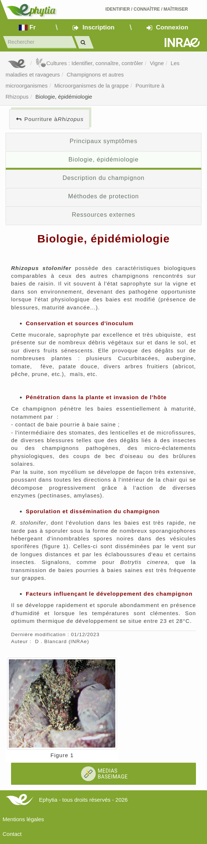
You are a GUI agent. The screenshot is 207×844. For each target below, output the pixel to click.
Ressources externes (103, 214)
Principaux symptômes (103, 141)
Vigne (157, 63)
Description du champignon (104, 177)
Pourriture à (54, 119)
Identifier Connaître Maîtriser (146, 9)
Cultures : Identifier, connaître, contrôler (89, 63)
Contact (12, 834)
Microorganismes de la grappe (92, 85)
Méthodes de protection (103, 196)
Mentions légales (23, 819)
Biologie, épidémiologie (63, 96)
